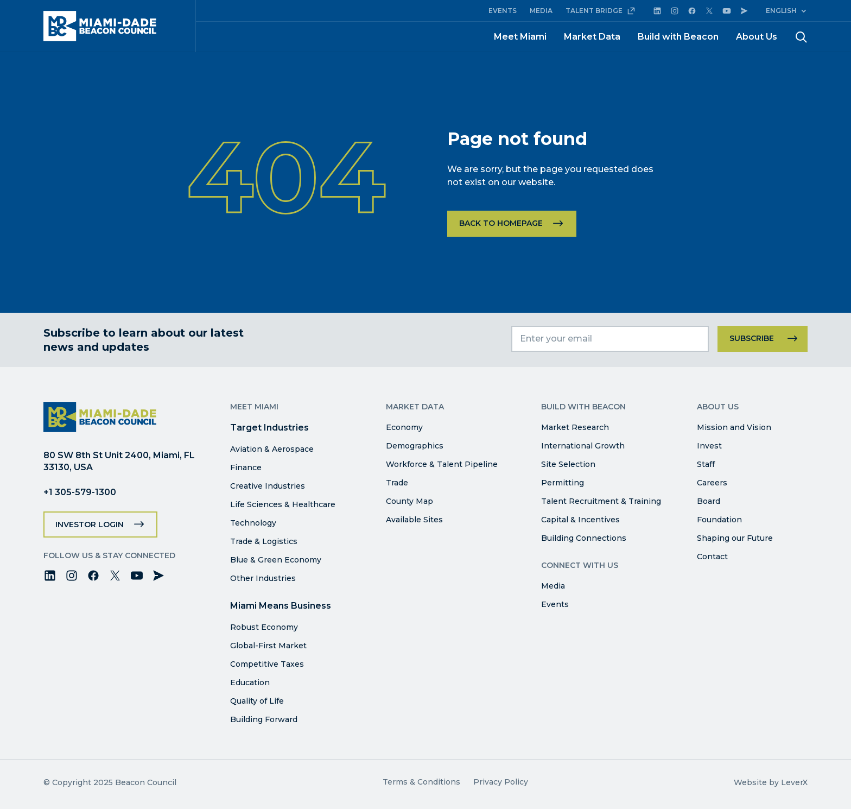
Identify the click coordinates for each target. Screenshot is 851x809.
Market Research (575, 427)
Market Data (592, 36)
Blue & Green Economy (275, 560)
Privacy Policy (500, 782)
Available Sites (414, 519)
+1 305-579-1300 (79, 492)
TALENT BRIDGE (601, 11)
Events (555, 604)
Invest (709, 446)
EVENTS (502, 11)
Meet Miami (520, 36)
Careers (712, 483)
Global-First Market (268, 645)
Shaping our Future (735, 538)
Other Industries (263, 578)
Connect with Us (579, 565)
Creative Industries (267, 486)
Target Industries (269, 427)
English (781, 11)
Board (708, 501)
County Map (409, 501)
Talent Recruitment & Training (601, 501)
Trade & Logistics (263, 541)
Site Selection (568, 464)
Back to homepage (501, 223)
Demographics (414, 446)
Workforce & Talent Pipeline (442, 464)
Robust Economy (264, 627)
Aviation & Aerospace (272, 449)
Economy (404, 427)
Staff (706, 464)
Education (250, 682)
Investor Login (89, 524)
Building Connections (583, 538)
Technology (253, 523)
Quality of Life (257, 701)
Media (553, 586)
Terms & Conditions (421, 782)
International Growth (583, 446)
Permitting (562, 483)
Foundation (719, 519)
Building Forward (263, 719)
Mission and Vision (734, 427)
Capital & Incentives (580, 519)
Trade (397, 483)
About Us (756, 36)
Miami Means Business (280, 606)
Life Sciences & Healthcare (282, 504)
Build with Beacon (678, 36)
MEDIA (541, 11)
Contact (712, 556)
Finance (246, 467)
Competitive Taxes (267, 664)
